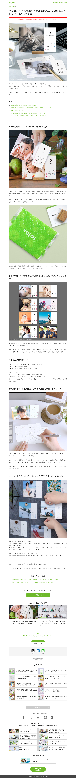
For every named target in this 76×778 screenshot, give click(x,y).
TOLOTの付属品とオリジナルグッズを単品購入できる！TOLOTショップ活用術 (26, 671)
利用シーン (48, 635)
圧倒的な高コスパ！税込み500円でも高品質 (23, 105)
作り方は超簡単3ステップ (18, 110)
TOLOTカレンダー (28, 635)
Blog (10, 6)
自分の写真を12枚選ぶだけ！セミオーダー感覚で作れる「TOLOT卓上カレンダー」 (36, 579)
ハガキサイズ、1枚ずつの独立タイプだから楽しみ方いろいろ (28, 115)
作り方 (39, 635)
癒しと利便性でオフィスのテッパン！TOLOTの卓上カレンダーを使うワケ (33, 582)
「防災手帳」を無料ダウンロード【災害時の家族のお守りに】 (26, 697)
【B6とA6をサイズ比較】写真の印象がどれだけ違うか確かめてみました (26, 677)
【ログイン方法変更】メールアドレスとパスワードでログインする (56, 671)
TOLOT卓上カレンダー (38, 595)
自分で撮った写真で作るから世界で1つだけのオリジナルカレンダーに (31, 107)
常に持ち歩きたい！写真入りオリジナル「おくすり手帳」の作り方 (56, 697)
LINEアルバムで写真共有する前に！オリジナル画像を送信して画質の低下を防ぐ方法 (26, 684)
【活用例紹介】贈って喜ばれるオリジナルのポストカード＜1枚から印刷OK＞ (56, 690)
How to (13, 6)
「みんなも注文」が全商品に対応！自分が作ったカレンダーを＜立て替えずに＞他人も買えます (26, 691)
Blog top (38, 707)
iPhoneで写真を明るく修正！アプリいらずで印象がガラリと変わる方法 (55, 677)
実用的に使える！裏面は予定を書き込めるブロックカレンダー (28, 113)
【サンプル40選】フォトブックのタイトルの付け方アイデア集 (56, 684)
